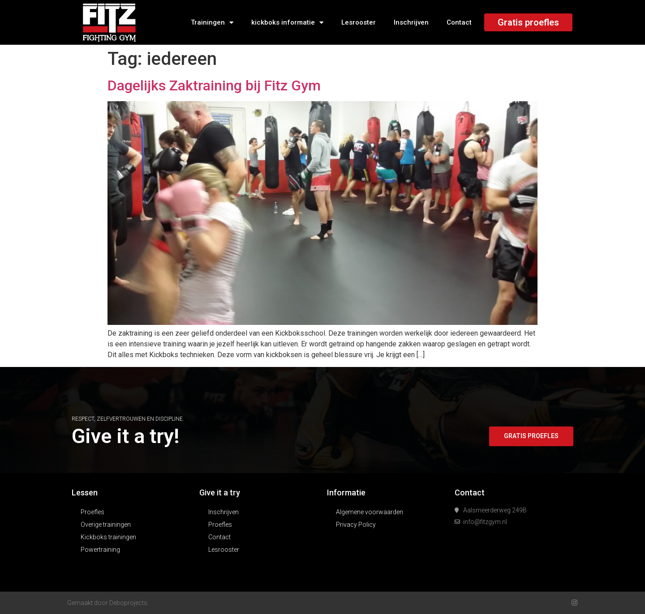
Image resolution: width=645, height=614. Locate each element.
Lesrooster (358, 22)
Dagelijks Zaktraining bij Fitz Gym (214, 85)
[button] (530, 436)
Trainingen (212, 22)
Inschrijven (411, 22)
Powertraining (100, 549)
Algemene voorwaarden (369, 512)
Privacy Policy (356, 524)
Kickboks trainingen (108, 537)
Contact (459, 22)
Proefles (92, 512)
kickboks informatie (287, 22)
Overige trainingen (106, 524)
